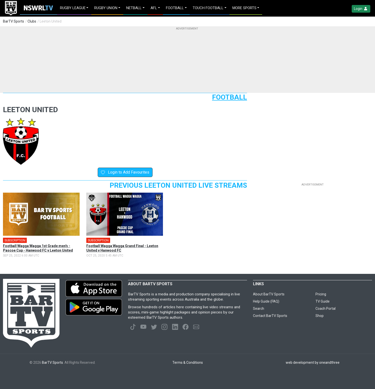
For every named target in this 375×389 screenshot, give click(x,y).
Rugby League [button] (73, 8)
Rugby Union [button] (105, 8)
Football (229, 97)
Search (258, 309)
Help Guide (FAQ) (266, 301)
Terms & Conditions (187, 362)
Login (361, 8)
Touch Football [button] (208, 8)
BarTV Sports (13, 21)
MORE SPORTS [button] (244, 8)
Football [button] (175, 8)
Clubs (32, 21)
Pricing (320, 294)
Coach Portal (325, 309)
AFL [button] (154, 8)
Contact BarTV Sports (270, 316)
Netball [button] (134, 8)
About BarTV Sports (268, 294)
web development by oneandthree (313, 362)
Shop (319, 316)
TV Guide (322, 301)
